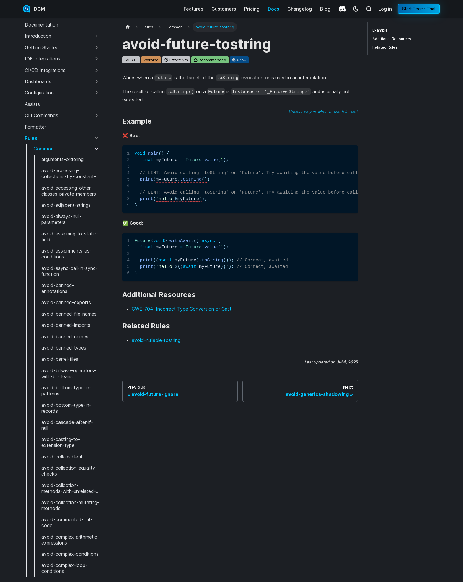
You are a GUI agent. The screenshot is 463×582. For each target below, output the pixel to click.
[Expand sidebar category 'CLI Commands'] (96, 115)
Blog (325, 9)
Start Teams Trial (418, 8)
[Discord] (342, 9)
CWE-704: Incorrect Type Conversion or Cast (181, 309)
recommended (212, 60)
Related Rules (384, 47)
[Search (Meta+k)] (368, 9)
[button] (62, 36)
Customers (223, 9)
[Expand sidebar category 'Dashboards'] (96, 81)
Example (380, 30)
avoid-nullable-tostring (156, 340)
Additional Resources (391, 39)
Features (193, 9)
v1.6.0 (131, 60)
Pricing (252, 9)
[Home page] (127, 27)
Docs (273, 9)
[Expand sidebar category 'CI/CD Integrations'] (96, 70)
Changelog (299, 9)
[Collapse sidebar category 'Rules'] (96, 138)
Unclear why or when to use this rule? (323, 111)
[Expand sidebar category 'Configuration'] (96, 92)
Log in (385, 9)
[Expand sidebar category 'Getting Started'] (96, 47)
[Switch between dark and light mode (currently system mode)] (356, 9)
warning (151, 60)
